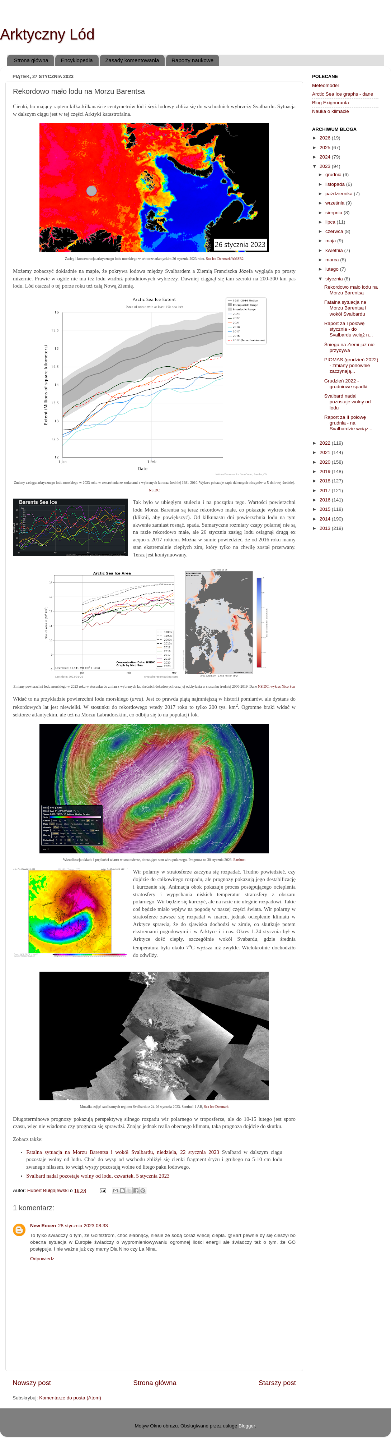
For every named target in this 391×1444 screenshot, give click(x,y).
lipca (331, 222)
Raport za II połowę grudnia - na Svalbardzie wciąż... (348, 422)
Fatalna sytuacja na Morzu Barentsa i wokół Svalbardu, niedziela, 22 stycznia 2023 (122, 1152)
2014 (326, 519)
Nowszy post (32, 1382)
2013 (326, 528)
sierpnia (334, 212)
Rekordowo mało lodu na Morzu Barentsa (351, 289)
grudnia (334, 174)
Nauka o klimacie (330, 111)
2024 (326, 157)
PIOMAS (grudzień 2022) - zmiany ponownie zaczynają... (351, 365)
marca (332, 259)
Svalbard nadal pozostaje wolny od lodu (347, 401)
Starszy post (277, 1382)
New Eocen (43, 1225)
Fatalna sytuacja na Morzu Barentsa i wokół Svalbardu (345, 307)
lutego (332, 269)
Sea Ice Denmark (216, 1107)
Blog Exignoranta (330, 102)
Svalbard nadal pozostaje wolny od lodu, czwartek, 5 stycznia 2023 (97, 1176)
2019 (326, 471)
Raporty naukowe (192, 60)
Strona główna (31, 60)
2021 (326, 452)
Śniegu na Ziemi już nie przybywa (349, 347)
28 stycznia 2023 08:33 (83, 1225)
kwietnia (334, 250)
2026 (326, 138)
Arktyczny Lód (47, 34)
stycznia (334, 278)
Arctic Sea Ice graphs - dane (342, 94)
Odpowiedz (42, 1258)
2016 (326, 500)
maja (331, 240)
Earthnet (239, 860)
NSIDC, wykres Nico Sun (276, 686)
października (339, 193)
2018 (326, 480)
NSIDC (154, 490)
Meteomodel (325, 85)
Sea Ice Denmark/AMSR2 (225, 259)
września (335, 203)
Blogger (247, 1426)
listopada (335, 184)
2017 (326, 490)
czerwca (334, 231)
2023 (326, 166)
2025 (326, 147)
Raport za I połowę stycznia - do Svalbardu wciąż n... (348, 329)
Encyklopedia (77, 60)
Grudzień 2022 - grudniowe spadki (345, 383)
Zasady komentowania (132, 60)
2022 (326, 443)
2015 (326, 509)
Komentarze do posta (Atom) (70, 1398)
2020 (326, 462)
